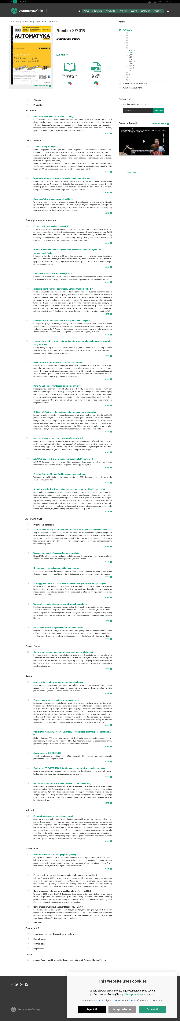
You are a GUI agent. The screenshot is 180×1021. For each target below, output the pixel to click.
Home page (79, 11)
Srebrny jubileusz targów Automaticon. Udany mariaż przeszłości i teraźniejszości (70, 529)
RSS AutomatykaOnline (26, 984)
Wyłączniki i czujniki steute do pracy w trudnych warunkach (60, 604)
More (107, 133)
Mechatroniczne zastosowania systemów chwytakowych (58, 362)
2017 (128, 75)
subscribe (159, 110)
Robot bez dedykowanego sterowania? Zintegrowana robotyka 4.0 (63, 289)
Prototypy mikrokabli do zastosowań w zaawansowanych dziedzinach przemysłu (69, 583)
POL (11, 2)
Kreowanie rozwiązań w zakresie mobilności (53, 816)
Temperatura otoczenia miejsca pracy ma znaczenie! (57, 700)
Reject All (92, 1009)
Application (111, 11)
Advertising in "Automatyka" (135, 83)
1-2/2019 (131, 50)
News (86, 11)
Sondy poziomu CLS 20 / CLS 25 (47, 753)
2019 (128, 48)
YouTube (136, 122)
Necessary (89, 1000)
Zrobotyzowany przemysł (44, 146)
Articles (123, 11)
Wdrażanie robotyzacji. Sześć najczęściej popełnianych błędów (61, 178)
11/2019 (131, 68)
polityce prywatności (133, 994)
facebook (12, 984)
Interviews (97, 11)
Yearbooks (127, 30)
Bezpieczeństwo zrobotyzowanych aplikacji (53, 199)
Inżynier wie (131, 172)
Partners (157, 1000)
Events (134, 11)
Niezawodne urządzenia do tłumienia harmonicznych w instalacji (62, 783)
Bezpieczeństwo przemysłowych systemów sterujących (58, 438)
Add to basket (69, 82)
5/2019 (131, 57)
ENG (15, 2)
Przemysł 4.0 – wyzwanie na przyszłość (51, 226)
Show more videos (159, 123)
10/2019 (131, 66)
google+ (21, 984)
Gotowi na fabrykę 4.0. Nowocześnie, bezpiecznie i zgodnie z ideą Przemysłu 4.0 (69, 489)
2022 (128, 40)
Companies (145, 11)
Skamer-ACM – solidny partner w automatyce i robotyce (58, 682)
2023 (128, 38)
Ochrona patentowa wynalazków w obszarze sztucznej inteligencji (63, 652)
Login (159, 1)
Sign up (167, 1)
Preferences (139, 1000)
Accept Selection (122, 1009)
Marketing (122, 1000)
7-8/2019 (131, 61)
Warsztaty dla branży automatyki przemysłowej (54, 854)
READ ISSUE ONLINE (41, 85)
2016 (128, 77)
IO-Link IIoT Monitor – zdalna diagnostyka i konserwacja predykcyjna (64, 412)
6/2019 (131, 59)
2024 (128, 35)
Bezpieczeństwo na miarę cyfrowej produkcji (53, 116)
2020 (128, 45)
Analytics (105, 1000)
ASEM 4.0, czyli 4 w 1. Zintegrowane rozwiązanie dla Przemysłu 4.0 (63, 459)
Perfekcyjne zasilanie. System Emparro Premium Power (58, 627)
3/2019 (131, 52)
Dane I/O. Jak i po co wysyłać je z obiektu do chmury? (57, 386)
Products (158, 11)
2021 (128, 43)
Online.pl (25, 1012)
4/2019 (131, 55)
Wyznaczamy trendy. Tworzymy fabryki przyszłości (56, 553)
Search (168, 11)
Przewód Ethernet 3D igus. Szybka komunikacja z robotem (59, 474)
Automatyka (27, 21)
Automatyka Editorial (132, 87)
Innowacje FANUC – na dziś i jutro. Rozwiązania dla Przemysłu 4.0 (62, 320)
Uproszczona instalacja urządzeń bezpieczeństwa (56, 568)
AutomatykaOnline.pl (29, 11)
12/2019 (131, 70)
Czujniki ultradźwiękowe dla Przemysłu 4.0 (52, 273)
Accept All (152, 1009)
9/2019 (131, 63)
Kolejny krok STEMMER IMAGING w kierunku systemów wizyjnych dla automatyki (69, 768)
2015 (128, 80)
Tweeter (17, 984)
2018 (128, 72)
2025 (128, 33)
